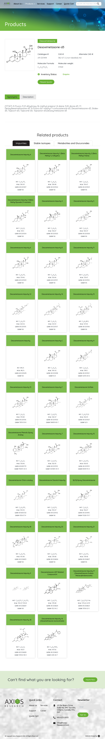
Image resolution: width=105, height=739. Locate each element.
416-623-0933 (62, 717)
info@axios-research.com (63, 724)
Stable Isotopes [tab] (42, 143)
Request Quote (46, 82)
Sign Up (83, 715)
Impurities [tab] (21, 143)
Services (44, 705)
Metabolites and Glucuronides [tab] (73, 143)
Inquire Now (90, 680)
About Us (33, 705)
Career (43, 711)
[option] (19, 54)
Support (32, 711)
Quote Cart (33, 716)
